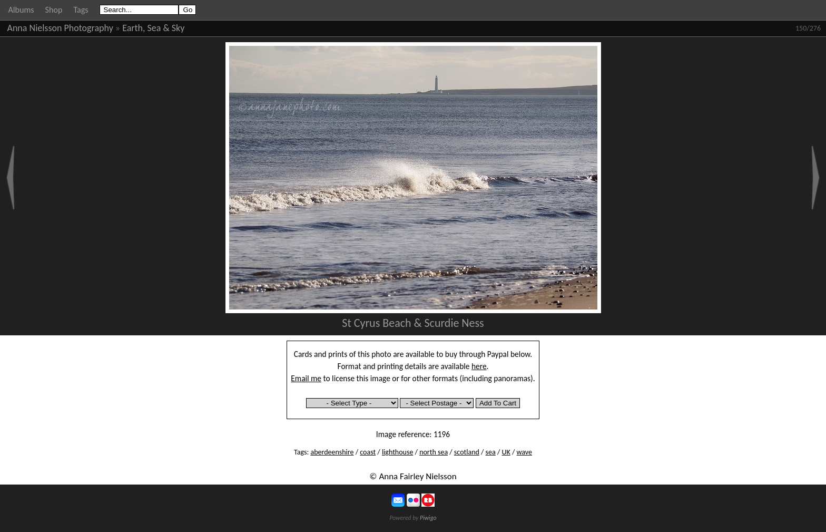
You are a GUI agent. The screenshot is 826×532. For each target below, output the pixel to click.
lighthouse (397, 452)
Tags (80, 10)
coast (368, 452)
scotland (466, 452)
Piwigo (428, 517)
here (479, 366)
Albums (21, 10)
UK (506, 452)
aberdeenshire (331, 452)
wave (524, 452)
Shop (54, 10)
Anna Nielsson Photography (60, 28)
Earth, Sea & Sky (153, 28)
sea (491, 452)
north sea (433, 452)
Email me (306, 378)
